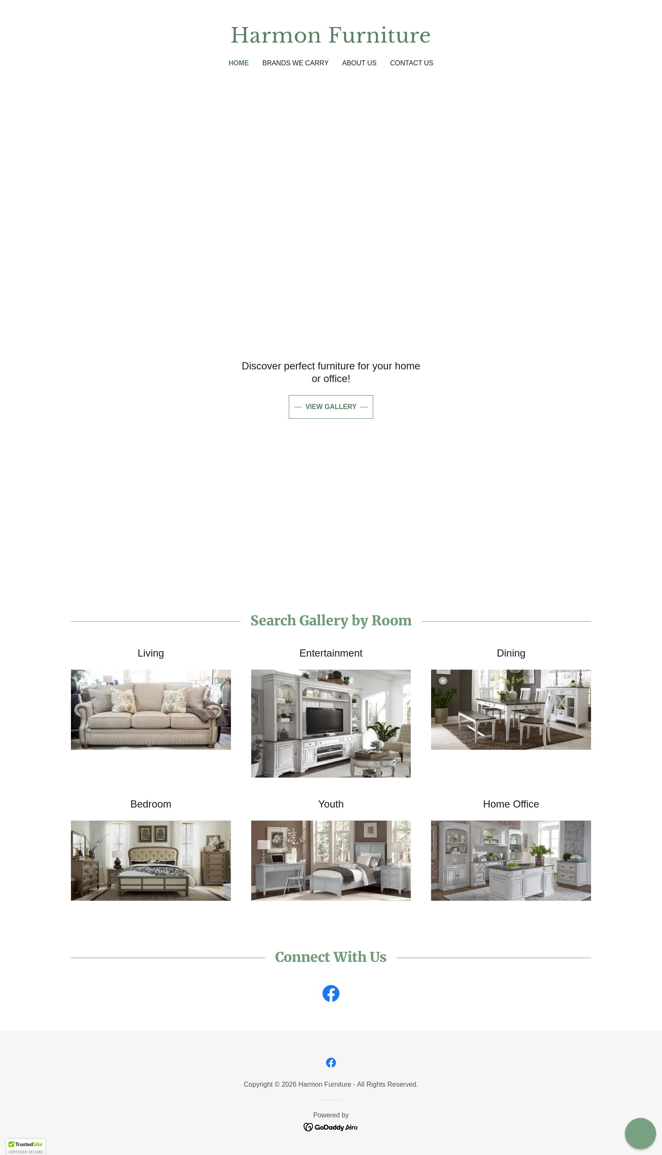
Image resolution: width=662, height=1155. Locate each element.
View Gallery (330, 406)
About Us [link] (359, 63)
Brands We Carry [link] (295, 63)
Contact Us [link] (412, 63)
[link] (331, 40)
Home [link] (238, 63)
